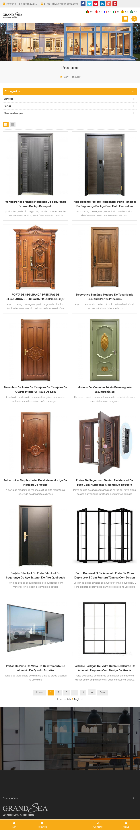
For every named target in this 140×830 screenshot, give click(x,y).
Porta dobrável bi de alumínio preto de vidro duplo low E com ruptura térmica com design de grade (104, 576)
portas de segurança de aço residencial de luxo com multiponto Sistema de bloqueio (104, 482)
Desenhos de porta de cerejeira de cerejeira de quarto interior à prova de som (35, 389)
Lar (64, 77)
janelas (8, 99)
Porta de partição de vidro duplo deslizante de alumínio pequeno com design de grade (104, 668)
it (116, 12)
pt (89, 12)
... (75, 692)
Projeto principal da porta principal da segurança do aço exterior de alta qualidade (35, 575)
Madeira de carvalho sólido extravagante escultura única (105, 389)
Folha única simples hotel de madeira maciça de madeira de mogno (35, 482)
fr (107, 12)
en (98, 12)
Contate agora (70, 747)
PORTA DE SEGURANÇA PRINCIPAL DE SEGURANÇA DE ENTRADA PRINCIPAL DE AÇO (36, 296)
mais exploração (13, 113)
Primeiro (39, 692)
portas (7, 106)
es (124, 12)
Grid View (6, 124)
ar (133, 12)
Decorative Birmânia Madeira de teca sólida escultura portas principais (104, 296)
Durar (103, 692)
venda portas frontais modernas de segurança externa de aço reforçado (35, 204)
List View (12, 124)
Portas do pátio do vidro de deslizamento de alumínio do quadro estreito (35, 668)
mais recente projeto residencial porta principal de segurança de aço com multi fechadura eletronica (104, 205)
